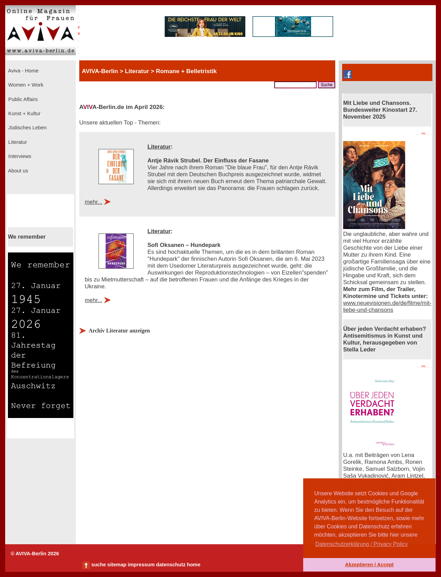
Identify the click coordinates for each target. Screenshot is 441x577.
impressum (141, 564)
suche (98, 564)
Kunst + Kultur (23, 113)
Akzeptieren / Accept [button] (369, 564)
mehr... (93, 202)
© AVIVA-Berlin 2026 (35, 553)
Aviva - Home (23, 70)
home (193, 564)
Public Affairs (22, 99)
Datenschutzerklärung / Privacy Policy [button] (361, 544)
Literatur (17, 142)
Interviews (19, 156)
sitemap (116, 564)
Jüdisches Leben (27, 127)
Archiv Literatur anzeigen (119, 331)
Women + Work (25, 85)
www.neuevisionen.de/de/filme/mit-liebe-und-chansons (387, 306)
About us (17, 170)
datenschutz (171, 564)
